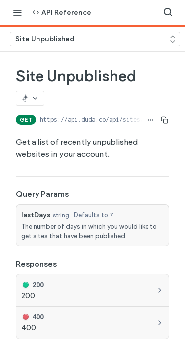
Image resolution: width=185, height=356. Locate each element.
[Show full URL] (151, 120)
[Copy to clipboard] (164, 120)
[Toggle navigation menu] (17, 12)
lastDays (35, 215)
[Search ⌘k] (167, 12)
